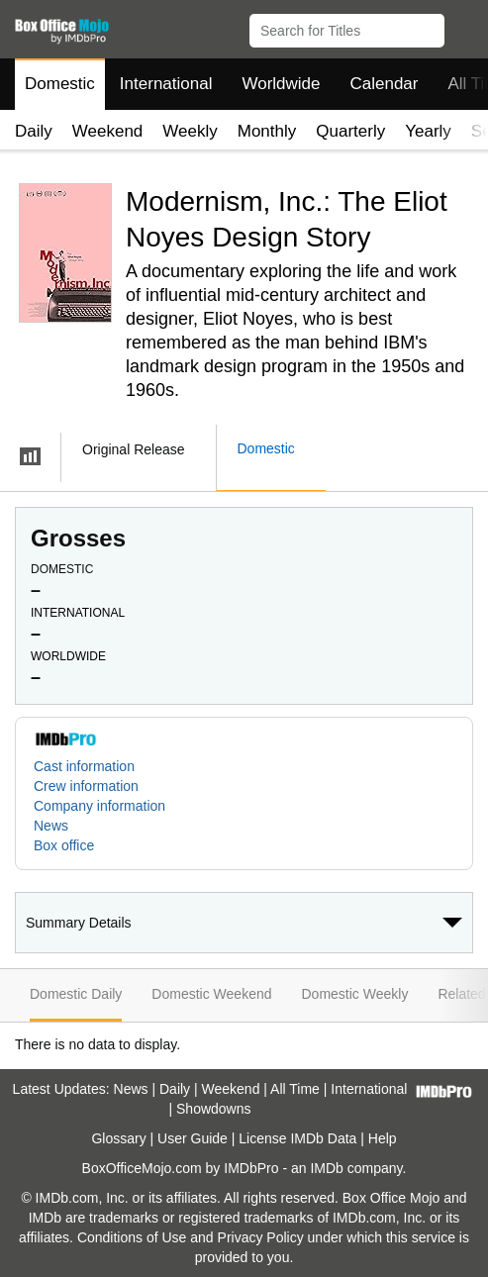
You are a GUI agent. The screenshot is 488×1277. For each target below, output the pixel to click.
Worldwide (281, 83)
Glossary (118, 1138)
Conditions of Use (132, 1237)
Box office (64, 845)
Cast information (84, 766)
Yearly (428, 131)
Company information (99, 806)
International (166, 83)
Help (382, 1138)
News (51, 826)
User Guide (192, 1138)
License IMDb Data (297, 1138)
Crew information (86, 786)
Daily (33, 131)
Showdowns (213, 1109)
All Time (295, 1089)
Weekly (189, 131)
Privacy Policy (261, 1237)
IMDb (326, 1168)
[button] (463, 27)
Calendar (384, 83)
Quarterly (350, 131)
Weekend (108, 131)
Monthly (267, 131)
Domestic (60, 83)
